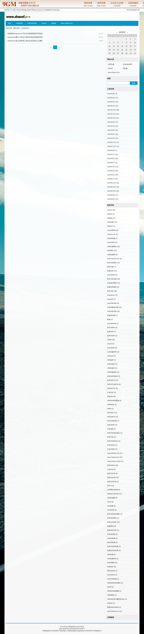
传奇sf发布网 (32, 23)
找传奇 (110, 214)
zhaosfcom (112, 295)
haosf (110, 502)
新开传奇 (112, 291)
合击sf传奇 (112, 348)
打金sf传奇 (112, 449)
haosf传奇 (112, 510)
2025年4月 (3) (112, 94)
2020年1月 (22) (112, 179)
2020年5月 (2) (112, 162)
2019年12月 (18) (113, 183)
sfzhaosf (111, 356)
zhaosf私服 (112, 538)
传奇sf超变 (112, 364)
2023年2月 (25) (112, 102)
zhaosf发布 (112, 242)
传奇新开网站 (113, 283)
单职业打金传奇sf (114, 494)
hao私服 (111, 506)
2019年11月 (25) (113, 187)
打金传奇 (111, 392)
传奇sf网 (111, 429)
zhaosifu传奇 (113, 323)
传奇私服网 (112, 498)
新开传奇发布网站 (114, 514)
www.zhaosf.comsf (115, 461)
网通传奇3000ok (114, 607)
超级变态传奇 (113, 530)
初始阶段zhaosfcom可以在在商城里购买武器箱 (25, 33)
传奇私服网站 (113, 246)
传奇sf (111, 226)
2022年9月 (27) (112, 122)
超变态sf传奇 (113, 481)
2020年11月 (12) (113, 146)
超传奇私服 (112, 542)
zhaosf (44, 23)
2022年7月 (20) (112, 126)
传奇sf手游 (112, 445)
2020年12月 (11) (113, 142)
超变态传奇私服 (114, 546)
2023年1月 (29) (112, 106)
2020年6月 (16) (112, 158)
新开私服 (111, 267)
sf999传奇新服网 (114, 591)
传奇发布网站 (113, 518)
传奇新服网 (112, 254)
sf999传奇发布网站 (115, 583)
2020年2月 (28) (112, 175)
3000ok (111, 603)
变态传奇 (112, 413)
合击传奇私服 (113, 579)
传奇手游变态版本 (114, 433)
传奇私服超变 (113, 372)
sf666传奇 (112, 404)
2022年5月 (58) (112, 134)
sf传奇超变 (112, 368)
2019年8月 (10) (112, 199)
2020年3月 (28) (112, 171)
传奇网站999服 (113, 490)
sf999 (110, 587)
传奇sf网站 (112, 563)
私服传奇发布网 (114, 550)
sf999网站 (112, 595)
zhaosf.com (112, 234)
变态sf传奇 (112, 425)
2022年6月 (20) (112, 130)
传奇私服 (19, 23)
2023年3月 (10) (112, 98)
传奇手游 (111, 437)
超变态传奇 (112, 473)
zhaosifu (111, 299)
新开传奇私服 (113, 279)
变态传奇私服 (113, 421)
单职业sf (111, 396)
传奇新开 (111, 567)
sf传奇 (111, 340)
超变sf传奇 (112, 336)
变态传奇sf (112, 417)
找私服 (53, 23)
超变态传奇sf (113, 477)
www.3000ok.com (114, 611)
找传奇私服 (112, 238)
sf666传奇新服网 (114, 400)
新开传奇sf (112, 465)
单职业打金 (112, 388)
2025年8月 (122, 32)
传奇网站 (112, 250)
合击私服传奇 (113, 352)
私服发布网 (112, 315)
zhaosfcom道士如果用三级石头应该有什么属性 (25, 41)
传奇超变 (111, 360)
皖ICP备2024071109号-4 (77, 628)
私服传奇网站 (113, 287)
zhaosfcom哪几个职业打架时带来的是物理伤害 (25, 37)
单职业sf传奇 (113, 522)
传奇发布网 (112, 534)
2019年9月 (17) (112, 195)
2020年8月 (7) (112, 150)
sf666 (110, 408)
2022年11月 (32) (113, 114)
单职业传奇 (112, 571)
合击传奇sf (112, 575)
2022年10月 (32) (113, 118)
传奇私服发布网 (114, 307)
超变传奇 (111, 331)
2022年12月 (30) (113, 110)
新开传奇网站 (113, 263)
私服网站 (111, 526)
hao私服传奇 (112, 558)
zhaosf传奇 (112, 275)
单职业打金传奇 (114, 384)
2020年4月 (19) (112, 167)
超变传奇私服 (113, 376)
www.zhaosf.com (40, 10)
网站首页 (17, 28)
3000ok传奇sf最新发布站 (117, 599)
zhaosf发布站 (113, 303)
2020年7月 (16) (112, 154)
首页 (9, 23)
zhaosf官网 (112, 230)
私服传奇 (112, 271)
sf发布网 (111, 554)
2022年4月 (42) (112, 138)
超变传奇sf (112, 380)
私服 (110, 319)
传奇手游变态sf (113, 441)
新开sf (110, 486)
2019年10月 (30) (113, 191)
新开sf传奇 (112, 327)
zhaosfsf (111, 469)
